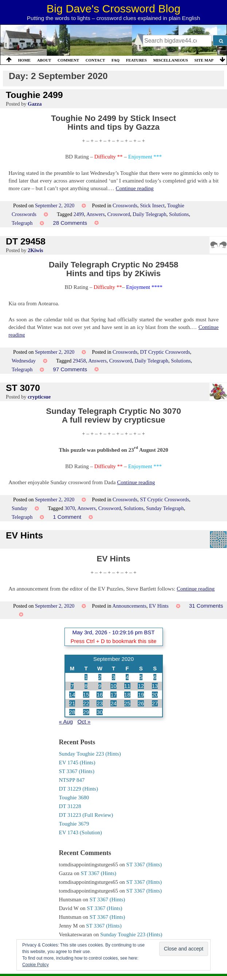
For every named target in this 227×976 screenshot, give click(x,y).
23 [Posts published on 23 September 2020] (100, 703)
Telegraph (22, 223)
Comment (68, 60)
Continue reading (135, 188)
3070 (69, 508)
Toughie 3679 (74, 824)
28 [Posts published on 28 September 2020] (72, 712)
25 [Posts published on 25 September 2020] (127, 703)
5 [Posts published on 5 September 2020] (141, 677)
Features (136, 60)
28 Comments (70, 223)
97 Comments (70, 369)
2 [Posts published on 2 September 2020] (99, 677)
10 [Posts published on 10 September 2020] (113, 686)
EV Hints (24, 535)
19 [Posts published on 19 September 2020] (141, 694)
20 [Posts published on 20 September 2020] (155, 694)
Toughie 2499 (34, 95)
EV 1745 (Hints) (77, 762)
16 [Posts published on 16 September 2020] (100, 694)
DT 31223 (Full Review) (86, 815)
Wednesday (24, 361)
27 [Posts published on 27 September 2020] (155, 703)
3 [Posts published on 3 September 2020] (113, 677)
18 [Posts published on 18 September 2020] (127, 694)
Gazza (35, 104)
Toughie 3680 (74, 797)
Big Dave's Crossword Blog (113, 8)
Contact (95, 60)
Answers (95, 214)
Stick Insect (152, 205)
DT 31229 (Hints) (78, 789)
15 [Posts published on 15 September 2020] (86, 694)
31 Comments (206, 606)
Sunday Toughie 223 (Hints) (90, 754)
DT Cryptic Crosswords (165, 352)
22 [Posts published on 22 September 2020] (86, 703)
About (44, 60)
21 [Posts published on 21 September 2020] (72, 703)
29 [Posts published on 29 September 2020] (86, 712)
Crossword (118, 214)
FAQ (115, 60)
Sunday (19, 508)
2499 (79, 214)
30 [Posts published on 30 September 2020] (100, 712)
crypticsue (39, 397)
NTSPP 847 (72, 780)
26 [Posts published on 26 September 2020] (141, 703)
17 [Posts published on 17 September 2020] (113, 694)
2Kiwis (35, 250)
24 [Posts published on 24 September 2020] (113, 703)
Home (24, 60)
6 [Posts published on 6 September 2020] (154, 677)
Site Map (204, 60)
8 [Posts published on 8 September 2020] (86, 686)
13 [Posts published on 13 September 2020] (155, 686)
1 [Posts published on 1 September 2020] (86, 677)
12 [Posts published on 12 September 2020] (141, 686)
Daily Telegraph (150, 214)
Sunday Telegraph (165, 508)
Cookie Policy (35, 964)
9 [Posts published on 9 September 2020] (99, 686)
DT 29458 (26, 241)
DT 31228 (70, 806)
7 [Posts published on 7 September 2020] (72, 686)
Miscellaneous (170, 60)
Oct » (84, 721)
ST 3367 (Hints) (76, 771)
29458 (79, 361)
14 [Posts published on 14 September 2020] (72, 694)
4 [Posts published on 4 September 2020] (127, 677)
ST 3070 (23, 388)
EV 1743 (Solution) (80, 832)
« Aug (66, 721)
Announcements (129, 606)
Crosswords (125, 205)
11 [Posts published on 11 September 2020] (127, 686)
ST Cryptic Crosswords (164, 499)
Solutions (179, 214)
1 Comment (67, 517)
